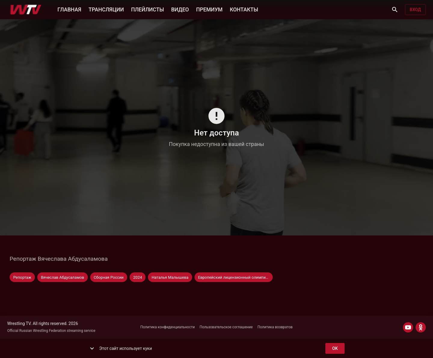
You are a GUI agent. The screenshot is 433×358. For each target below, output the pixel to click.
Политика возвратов (275, 327)
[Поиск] (395, 9)
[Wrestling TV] (25, 9)
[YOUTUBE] (408, 327)
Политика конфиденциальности (167, 327)
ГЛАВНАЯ (69, 9)
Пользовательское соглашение (226, 327)
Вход (415, 10)
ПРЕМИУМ (209, 9)
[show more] (92, 348)
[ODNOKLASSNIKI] (421, 327)
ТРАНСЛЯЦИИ (106, 9)
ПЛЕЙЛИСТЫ (147, 9)
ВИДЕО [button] (179, 9)
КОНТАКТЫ (244, 9)
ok (335, 348)
